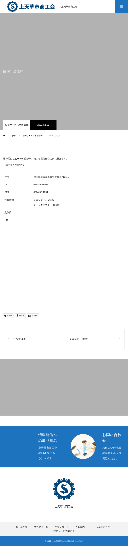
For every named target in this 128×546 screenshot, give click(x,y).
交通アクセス (41, 527)
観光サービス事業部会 (16, 124)
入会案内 (80, 527)
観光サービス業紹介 (64, 531)
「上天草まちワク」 (101, 527)
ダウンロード (62, 527)
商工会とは (21, 527)
